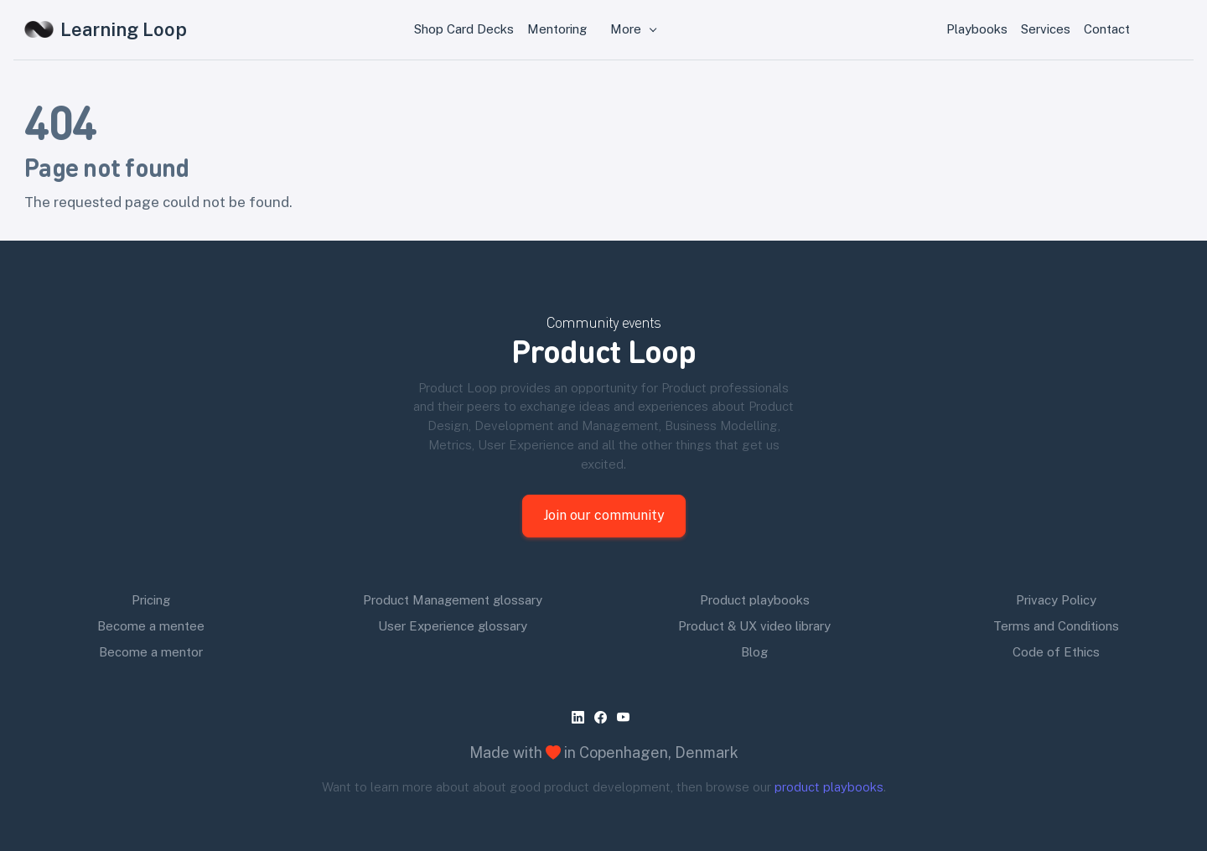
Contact (1107, 29)
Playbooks (977, 29)
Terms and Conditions (1056, 626)
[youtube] (626, 717)
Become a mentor (151, 652)
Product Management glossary (452, 600)
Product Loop (603, 350)
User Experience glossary (452, 626)
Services (1045, 29)
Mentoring (557, 29)
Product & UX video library (754, 626)
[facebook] (604, 717)
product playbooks (828, 787)
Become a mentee (151, 626)
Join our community (604, 515)
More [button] (627, 29)
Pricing (151, 600)
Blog (754, 652)
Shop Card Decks (464, 29)
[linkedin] (581, 717)
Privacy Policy (1056, 600)
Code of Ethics (1056, 652)
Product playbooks (755, 600)
